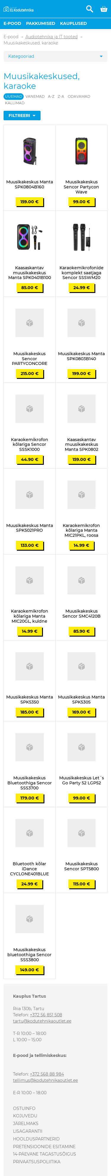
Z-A (61, 96)
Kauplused (73, 23)
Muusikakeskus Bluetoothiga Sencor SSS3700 (29, 783)
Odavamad (79, 96)
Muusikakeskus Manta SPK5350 (29, 700)
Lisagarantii (27, 1131)
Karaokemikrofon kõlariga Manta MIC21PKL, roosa (81, 530)
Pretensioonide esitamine (44, 1146)
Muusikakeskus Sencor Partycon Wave (81, 187)
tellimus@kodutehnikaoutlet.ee (45, 1080)
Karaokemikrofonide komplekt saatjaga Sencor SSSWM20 (81, 272)
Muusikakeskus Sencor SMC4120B (81, 614)
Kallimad (15, 103)
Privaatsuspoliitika (36, 1161)
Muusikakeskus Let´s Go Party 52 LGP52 (81, 781)
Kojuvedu (25, 1116)
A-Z (51, 96)
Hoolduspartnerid (36, 1139)
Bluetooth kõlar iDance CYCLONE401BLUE (29, 868)
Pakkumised (40, 23)
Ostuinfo (24, 1108)
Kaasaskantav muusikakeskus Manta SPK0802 (81, 444)
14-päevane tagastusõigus (44, 1154)
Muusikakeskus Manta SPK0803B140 (81, 356)
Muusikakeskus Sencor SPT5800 (81, 866)
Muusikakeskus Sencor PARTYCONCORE (29, 358)
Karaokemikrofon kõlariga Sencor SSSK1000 (29, 444)
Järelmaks (25, 1123)
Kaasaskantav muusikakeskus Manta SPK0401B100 (29, 272)
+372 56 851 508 (46, 1015)
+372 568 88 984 (47, 1074)
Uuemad (13, 96)
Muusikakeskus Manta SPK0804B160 (29, 185)
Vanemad (35, 96)
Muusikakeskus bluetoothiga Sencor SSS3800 (29, 954)
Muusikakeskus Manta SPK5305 (81, 700)
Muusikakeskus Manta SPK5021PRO (29, 528)
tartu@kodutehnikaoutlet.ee (42, 1021)
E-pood (12, 23)
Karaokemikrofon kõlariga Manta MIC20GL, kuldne (29, 616)
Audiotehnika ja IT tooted (51, 37)
